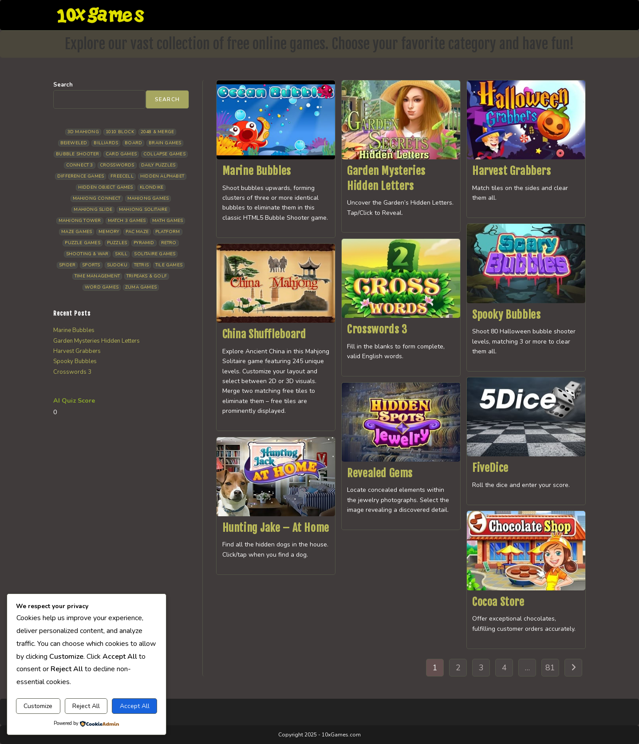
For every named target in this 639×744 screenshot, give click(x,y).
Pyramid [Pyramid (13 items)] (144, 243)
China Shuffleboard (264, 334)
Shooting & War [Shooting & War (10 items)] (87, 254)
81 (550, 667)
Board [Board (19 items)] (133, 143)
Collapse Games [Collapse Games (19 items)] (164, 154)
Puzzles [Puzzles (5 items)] (117, 243)
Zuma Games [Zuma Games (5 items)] (141, 287)
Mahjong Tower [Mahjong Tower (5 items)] (80, 221)
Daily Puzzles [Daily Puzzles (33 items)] (158, 165)
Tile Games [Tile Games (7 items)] (168, 265)
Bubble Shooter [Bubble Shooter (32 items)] (77, 154)
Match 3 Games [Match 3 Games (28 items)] (127, 221)
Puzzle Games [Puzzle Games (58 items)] (82, 243)
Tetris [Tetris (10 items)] (141, 265)
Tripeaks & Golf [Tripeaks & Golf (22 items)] (146, 276)
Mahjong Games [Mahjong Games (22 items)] (148, 198)
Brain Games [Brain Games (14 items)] (165, 143)
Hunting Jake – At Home (275, 527)
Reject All (86, 706)
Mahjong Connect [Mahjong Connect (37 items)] (97, 198)
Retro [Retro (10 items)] (169, 243)
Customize (38, 706)
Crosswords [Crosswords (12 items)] (117, 165)
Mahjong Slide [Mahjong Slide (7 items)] (93, 209)
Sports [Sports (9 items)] (91, 265)
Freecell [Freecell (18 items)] (122, 176)
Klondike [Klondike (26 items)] (152, 187)
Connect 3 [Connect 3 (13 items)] (79, 165)
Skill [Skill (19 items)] (121, 254)
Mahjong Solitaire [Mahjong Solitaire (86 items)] (143, 209)
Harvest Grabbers (511, 171)
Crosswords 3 (377, 329)
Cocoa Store (498, 602)
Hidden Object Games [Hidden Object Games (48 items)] (105, 187)
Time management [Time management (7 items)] (97, 276)
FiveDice (490, 468)
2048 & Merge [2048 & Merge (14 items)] (157, 132)
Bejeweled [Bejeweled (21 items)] (73, 143)
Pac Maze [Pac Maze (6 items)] (137, 232)
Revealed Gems (380, 473)
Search (63, 85)
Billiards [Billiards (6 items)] (106, 143)
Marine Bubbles (256, 171)
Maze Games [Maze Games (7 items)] (76, 232)
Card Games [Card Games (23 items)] (121, 154)
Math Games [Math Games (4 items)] (167, 221)
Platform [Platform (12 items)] (167, 232)
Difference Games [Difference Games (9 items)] (80, 176)
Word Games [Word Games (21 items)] (101, 287)
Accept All (135, 706)
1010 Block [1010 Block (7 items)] (120, 132)
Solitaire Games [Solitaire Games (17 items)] (154, 254)
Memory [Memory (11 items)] (109, 232)
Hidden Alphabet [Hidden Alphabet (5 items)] (162, 176)
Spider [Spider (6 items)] (67, 265)
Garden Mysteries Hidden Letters (96, 341)
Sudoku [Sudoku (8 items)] (117, 265)
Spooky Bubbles (506, 314)
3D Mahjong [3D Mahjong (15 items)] (83, 132)
